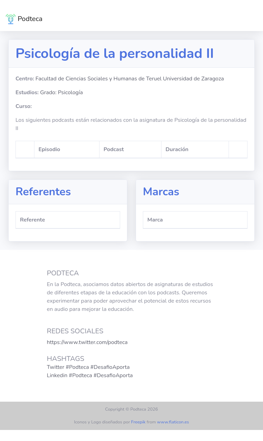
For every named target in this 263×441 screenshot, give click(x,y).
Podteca (24, 19)
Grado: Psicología (61, 92)
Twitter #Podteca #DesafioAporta (88, 367)
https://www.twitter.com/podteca (87, 342)
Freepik (138, 422)
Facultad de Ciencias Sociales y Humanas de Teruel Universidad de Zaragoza (129, 78)
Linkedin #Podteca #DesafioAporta (90, 375)
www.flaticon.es (173, 422)
